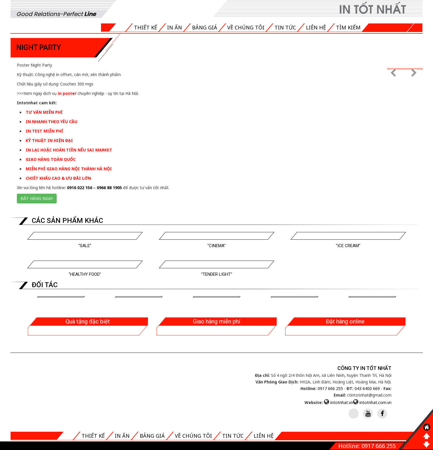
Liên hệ (316, 27)
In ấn (174, 27)
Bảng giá (204, 27)
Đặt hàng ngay (37, 198)
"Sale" (84, 245)
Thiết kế (145, 27)
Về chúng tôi (245, 27)
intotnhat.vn (341, 402)
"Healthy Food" (85, 274)
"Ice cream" (348, 245)
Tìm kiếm (348, 27)
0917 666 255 (330, 388)
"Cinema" (216, 245)
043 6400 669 (367, 388)
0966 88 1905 (109, 187)
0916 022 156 (79, 187)
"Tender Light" (216, 274)
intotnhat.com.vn (375, 402)
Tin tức (285, 27)
